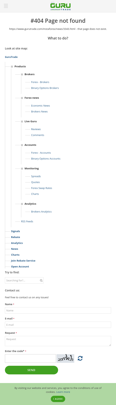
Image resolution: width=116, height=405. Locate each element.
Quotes (35, 182)
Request (11, 333)
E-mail (9, 318)
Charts (35, 194)
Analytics (17, 243)
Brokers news (39, 111)
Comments (37, 135)
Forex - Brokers (40, 82)
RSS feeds (27, 221)
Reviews (36, 129)
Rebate (15, 237)
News (14, 249)
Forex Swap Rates (41, 188)
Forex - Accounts (41, 152)
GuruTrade (11, 57)
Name (9, 304)
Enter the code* (15, 351)
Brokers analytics (41, 211)
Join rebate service (23, 260)
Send (31, 370)
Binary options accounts (45, 158)
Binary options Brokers (45, 88)
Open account (20, 266)
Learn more (63, 392)
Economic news (40, 105)
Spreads (36, 176)
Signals (15, 231)
